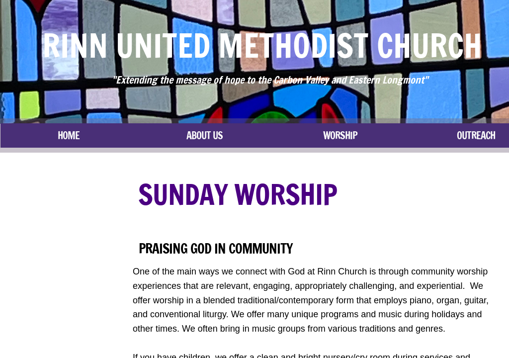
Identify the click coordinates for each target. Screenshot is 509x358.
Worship (340, 135)
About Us (204, 135)
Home (69, 135)
